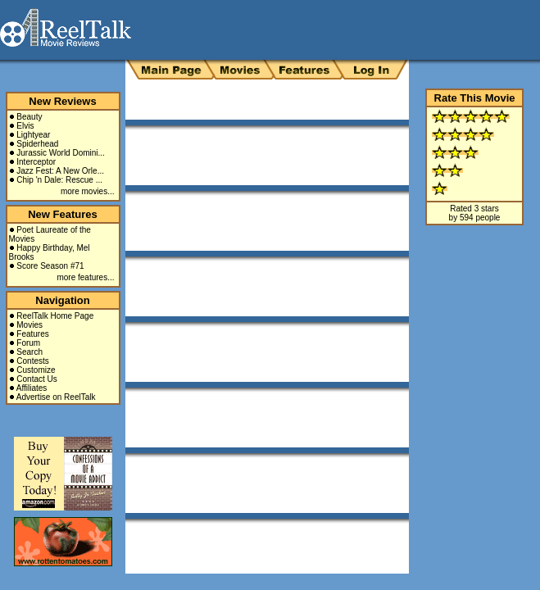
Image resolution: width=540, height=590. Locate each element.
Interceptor (36, 161)
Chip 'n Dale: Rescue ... (59, 179)
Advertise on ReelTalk (56, 397)
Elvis (25, 125)
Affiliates (32, 388)
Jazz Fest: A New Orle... (60, 170)
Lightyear (33, 134)
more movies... (88, 191)
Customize (35, 369)
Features (32, 333)
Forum (28, 342)
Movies (29, 324)
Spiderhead (37, 143)
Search (29, 351)
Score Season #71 (50, 265)
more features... (85, 277)
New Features (63, 214)
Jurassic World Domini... (60, 152)
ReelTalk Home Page (54, 315)
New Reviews (62, 101)
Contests (32, 360)
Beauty (29, 116)
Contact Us (36, 379)
